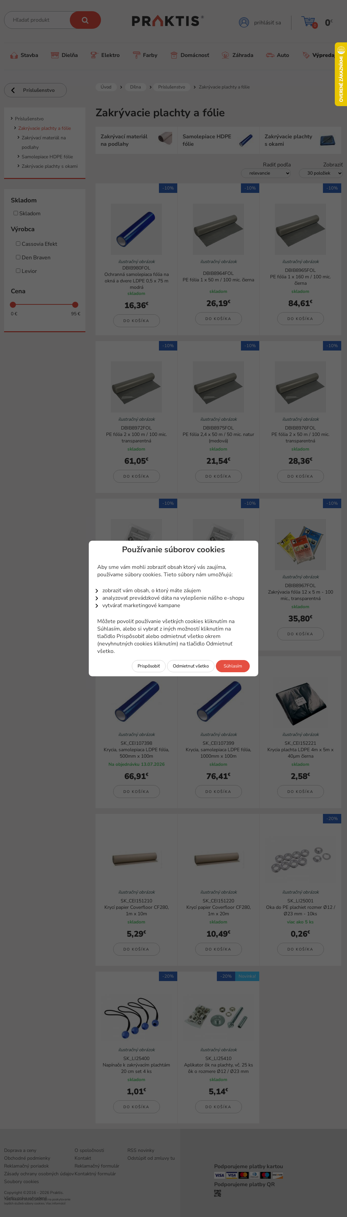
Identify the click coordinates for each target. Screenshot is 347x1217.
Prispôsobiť (149, 666)
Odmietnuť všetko (191, 666)
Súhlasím (233, 666)
